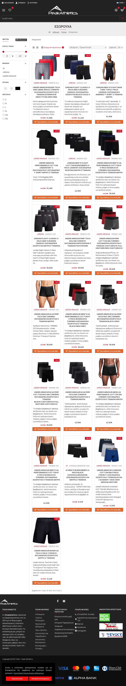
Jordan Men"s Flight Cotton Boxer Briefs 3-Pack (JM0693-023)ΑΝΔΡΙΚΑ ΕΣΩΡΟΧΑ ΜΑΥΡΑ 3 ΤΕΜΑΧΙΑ (77, 166)
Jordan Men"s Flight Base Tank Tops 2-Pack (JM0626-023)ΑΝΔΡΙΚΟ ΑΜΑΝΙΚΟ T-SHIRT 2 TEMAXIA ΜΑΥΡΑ (109, 92)
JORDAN (72, 83)
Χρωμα (5, 82)
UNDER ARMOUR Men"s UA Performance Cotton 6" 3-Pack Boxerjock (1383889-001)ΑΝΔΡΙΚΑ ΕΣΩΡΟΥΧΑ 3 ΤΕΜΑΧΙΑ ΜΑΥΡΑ (46, 475)
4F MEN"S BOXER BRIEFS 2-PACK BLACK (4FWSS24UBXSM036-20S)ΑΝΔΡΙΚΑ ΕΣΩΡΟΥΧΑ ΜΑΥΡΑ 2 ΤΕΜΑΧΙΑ (78, 475)
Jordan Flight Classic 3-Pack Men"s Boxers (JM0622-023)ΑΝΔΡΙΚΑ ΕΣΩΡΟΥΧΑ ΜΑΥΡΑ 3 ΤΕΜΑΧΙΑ (46, 242)
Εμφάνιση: (113, 47)
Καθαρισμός (22, 40)
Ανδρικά (56, 32)
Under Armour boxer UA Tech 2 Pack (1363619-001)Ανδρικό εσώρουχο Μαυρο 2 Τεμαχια (46, 554)
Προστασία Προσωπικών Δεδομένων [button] (29, 673)
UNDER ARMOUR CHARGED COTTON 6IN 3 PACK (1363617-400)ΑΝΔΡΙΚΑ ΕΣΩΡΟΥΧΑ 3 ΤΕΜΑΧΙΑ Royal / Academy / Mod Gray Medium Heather (109, 476)
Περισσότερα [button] (17, 679)
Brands (5, 63)
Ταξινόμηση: (74, 47)
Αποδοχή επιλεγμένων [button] (40, 679)
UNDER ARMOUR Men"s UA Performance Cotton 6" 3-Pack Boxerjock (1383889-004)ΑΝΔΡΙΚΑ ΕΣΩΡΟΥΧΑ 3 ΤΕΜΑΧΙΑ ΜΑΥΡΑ (109, 168)
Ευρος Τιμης (8, 46)
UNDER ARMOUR (40, 83)
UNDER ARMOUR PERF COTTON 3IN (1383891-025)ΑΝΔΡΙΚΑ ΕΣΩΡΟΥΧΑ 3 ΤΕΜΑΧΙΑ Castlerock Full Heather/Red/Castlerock (109, 243)
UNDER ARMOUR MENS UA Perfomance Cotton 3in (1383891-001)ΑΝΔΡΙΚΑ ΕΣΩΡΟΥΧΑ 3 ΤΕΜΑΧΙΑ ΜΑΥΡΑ (109, 396)
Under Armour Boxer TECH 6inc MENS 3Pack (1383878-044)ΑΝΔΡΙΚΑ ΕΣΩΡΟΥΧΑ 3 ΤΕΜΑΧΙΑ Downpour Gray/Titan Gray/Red (46, 92)
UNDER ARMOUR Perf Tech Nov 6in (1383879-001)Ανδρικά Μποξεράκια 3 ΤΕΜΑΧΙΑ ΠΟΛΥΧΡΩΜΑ (77, 242)
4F (67, 466)
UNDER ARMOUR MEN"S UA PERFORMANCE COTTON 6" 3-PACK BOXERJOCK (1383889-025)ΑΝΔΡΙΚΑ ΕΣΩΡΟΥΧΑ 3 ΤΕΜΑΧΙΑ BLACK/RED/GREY (77, 320)
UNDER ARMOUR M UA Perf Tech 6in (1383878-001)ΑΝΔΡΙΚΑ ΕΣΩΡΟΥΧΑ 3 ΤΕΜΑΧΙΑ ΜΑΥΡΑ (77, 396)
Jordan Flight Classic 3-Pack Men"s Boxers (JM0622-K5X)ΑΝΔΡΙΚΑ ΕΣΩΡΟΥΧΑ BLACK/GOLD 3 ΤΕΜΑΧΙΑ (77, 92)
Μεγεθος (6, 94)
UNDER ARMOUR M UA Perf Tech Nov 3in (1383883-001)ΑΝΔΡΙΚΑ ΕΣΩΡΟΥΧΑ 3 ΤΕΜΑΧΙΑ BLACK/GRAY (109, 318)
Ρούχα (63, 32)
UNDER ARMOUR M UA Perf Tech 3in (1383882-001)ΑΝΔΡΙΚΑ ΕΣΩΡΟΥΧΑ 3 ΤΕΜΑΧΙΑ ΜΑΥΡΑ (46, 318)
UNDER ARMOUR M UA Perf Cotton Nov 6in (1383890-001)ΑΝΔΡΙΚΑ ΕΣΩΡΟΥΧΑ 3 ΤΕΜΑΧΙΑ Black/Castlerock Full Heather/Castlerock (46, 398)
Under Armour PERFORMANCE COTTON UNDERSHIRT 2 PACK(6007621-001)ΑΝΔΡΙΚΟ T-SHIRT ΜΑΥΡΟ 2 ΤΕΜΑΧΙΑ (46, 168)
